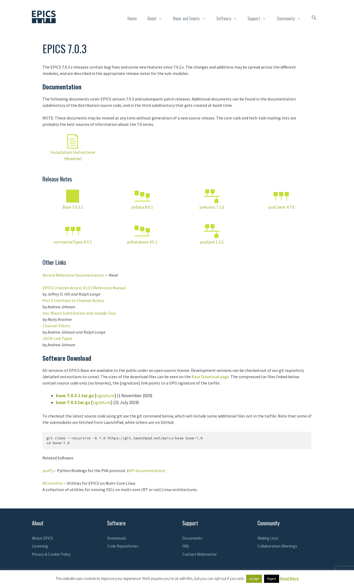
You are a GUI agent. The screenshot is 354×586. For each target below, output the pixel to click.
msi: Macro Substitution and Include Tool (79, 313)
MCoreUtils (52, 483)
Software (229, 18)
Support (259, 18)
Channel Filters (56, 325)
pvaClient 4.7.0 (281, 207)
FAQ (185, 546)
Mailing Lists (267, 538)
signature (105, 395)
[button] (314, 18)
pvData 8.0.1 (142, 207)
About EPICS (42, 538)
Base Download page (210, 376)
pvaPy (47, 470)
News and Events (192, 18)
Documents (192, 538)
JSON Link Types (57, 338)
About (157, 18)
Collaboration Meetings (277, 546)
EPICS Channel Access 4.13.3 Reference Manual (84, 287)
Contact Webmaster (199, 554)
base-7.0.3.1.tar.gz (75, 395)
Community (291, 18)
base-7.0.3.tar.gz (73, 402)
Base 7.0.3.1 (73, 207)
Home (132, 18)
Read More (289, 578)
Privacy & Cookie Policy (51, 554)
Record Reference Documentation (73, 275)
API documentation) (146, 470)
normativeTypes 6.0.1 (73, 241)
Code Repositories (122, 546)
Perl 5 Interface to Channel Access (73, 300)
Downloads (116, 538)
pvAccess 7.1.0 (211, 207)
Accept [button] (254, 579)
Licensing (40, 546)
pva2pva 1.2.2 (211, 241)
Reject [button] (271, 579)
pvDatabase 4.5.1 (142, 241)
